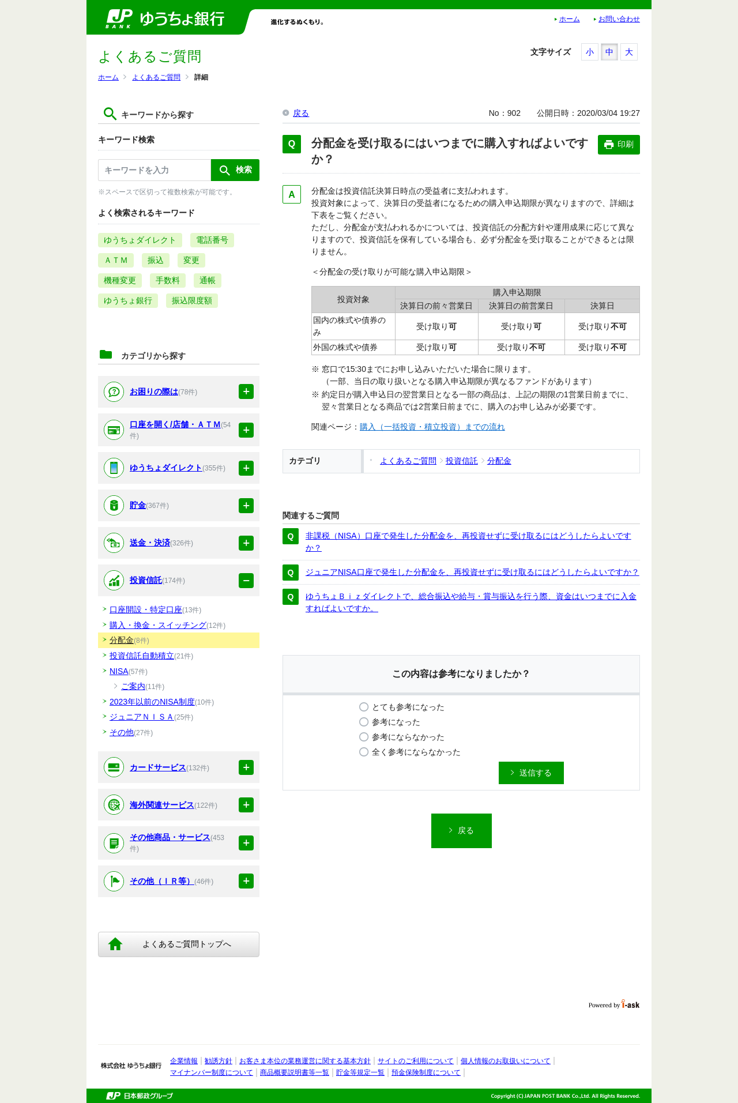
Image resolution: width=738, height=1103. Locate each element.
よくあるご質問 (156, 77)
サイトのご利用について (416, 1061)
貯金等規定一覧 (360, 1072)
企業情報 (184, 1061)
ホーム (569, 19)
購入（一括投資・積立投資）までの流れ (432, 426)
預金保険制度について (426, 1072)
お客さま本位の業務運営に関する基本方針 (305, 1061)
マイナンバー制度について (211, 1072)
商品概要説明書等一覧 (294, 1072)
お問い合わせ (619, 19)
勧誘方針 (218, 1061)
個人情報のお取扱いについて (506, 1061)
